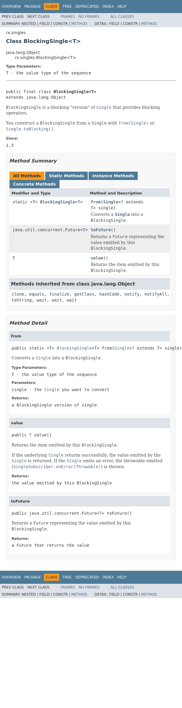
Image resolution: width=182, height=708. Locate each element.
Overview (11, 6)
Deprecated (87, 6)
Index (108, 6)
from (96, 202)
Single (110, 202)
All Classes (122, 17)
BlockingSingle (57, 202)
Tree (67, 6)
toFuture (101, 229)
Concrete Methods (34, 184)
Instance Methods (113, 175)
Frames (67, 17)
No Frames (89, 17)
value (97, 258)
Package (32, 6)
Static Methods (66, 175)
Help (121, 6)
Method (79, 24)
